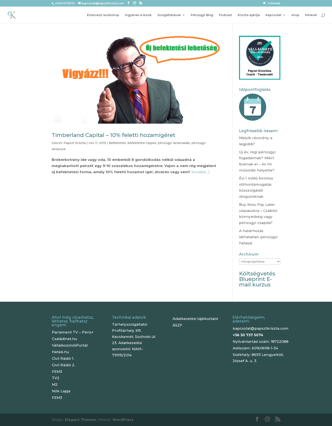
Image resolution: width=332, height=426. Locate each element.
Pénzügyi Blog (202, 15)
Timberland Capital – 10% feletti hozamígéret (113, 135)
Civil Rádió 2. (63, 365)
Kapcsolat (273, 15)
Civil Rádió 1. (63, 358)
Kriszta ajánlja (249, 15)
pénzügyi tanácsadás (174, 143)
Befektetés (117, 143)
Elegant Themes (80, 420)
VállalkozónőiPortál (70, 345)
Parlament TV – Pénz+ (73, 332)
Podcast (225, 15)
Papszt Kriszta (75, 143)
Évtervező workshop (103, 15)
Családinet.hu (64, 339)
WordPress (123, 420)
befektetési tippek (141, 143)
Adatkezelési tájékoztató (195, 319)
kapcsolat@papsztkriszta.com (260, 328)
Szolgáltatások (169, 15)
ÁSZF (177, 325)
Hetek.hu (60, 352)
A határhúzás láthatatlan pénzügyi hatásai (258, 237)
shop (295, 15)
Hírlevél (311, 15)
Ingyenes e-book (138, 15)
